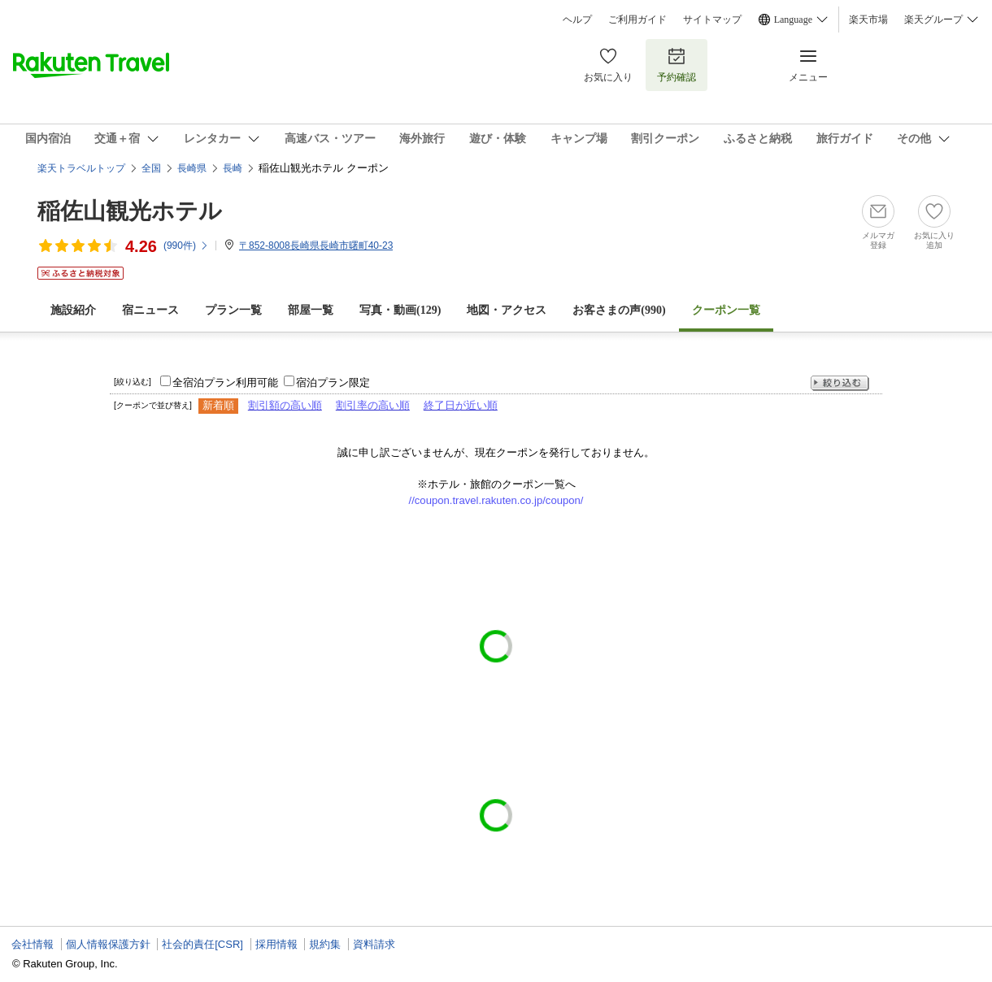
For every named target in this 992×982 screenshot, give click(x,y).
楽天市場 (868, 19)
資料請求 (374, 944)
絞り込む (840, 383)
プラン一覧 (233, 310)
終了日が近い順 (461, 405)
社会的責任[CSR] (202, 944)
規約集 (325, 944)
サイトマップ (712, 19)
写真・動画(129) (400, 310)
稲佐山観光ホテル (129, 211)
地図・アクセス (506, 310)
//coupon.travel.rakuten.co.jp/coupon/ (496, 500)
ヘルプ (577, 19)
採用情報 (276, 944)
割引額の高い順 (285, 405)
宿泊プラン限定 (333, 382)
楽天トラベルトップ (81, 168)
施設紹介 (73, 310)
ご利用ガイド (637, 19)
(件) (186, 245)
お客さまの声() (618, 310)
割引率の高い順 (373, 405)
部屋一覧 (310, 310)
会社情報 (32, 944)
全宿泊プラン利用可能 (225, 382)
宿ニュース (150, 310)
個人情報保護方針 (108, 944)
